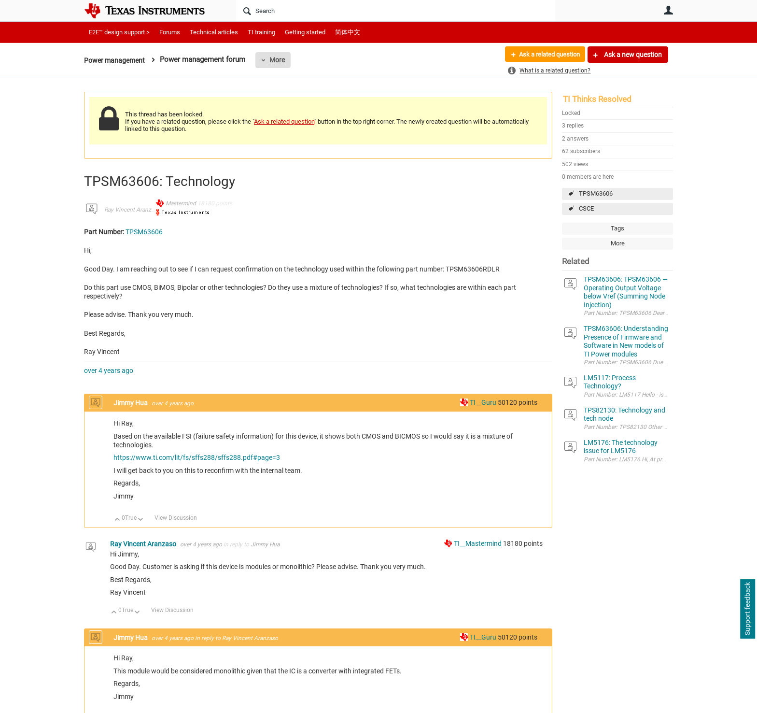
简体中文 (347, 32)
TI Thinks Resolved (597, 99)
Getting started (305, 32)
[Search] (395, 10)
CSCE (586, 208)
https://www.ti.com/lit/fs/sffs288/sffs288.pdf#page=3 (196, 457)
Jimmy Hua (131, 403)
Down (141, 520)
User (668, 10)
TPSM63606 (596, 193)
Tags (617, 228)
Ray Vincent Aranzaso (132, 209)
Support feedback (747, 609)
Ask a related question (546, 54)
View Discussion (175, 517)
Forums (169, 32)
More (280, 60)
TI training (261, 32)
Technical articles (214, 32)
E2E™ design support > (119, 32)
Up (117, 520)
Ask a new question (632, 54)
